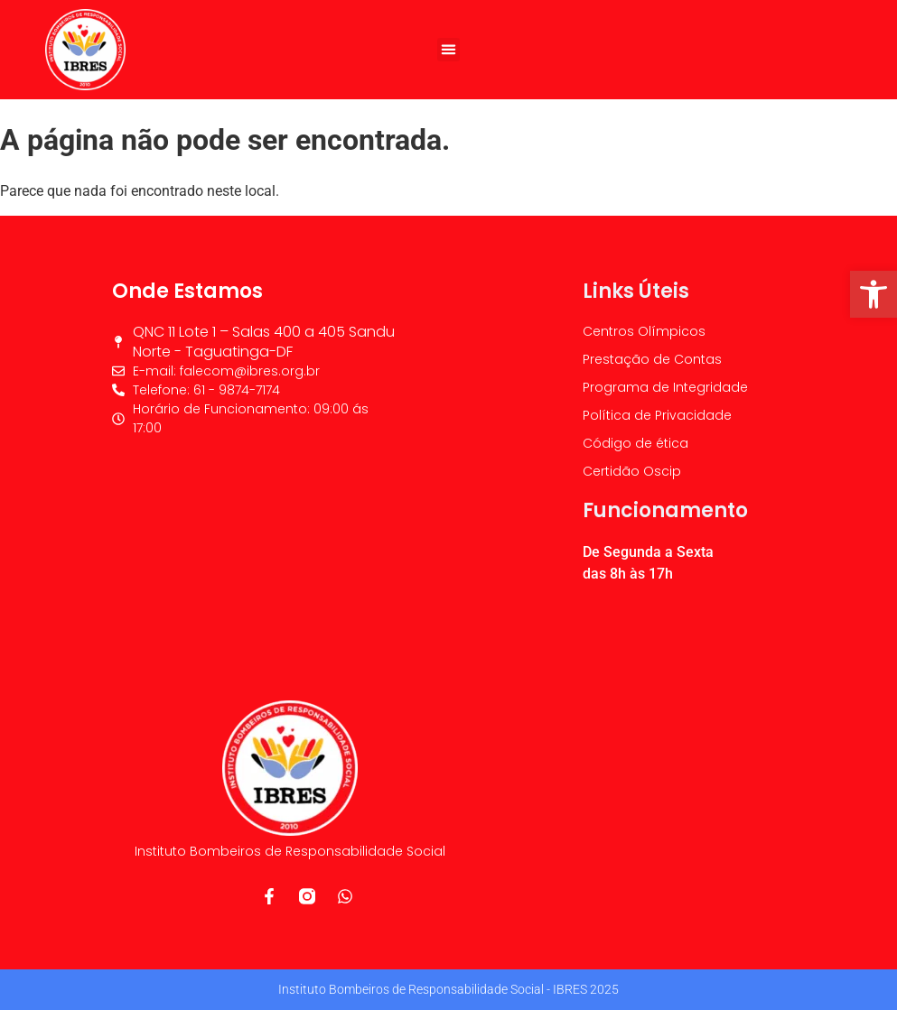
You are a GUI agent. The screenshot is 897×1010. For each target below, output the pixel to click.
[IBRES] (253, 546)
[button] (449, 49)
